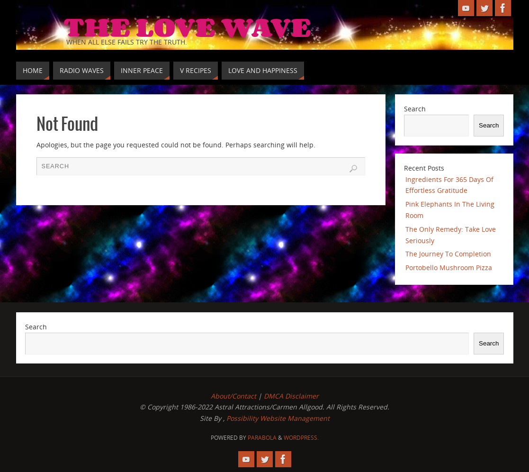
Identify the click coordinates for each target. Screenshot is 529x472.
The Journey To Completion (448, 253)
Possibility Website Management (278, 418)
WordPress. (301, 438)
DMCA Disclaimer (291, 395)
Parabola (262, 438)
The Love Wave (187, 26)
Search (415, 108)
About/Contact (233, 395)
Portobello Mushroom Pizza (448, 267)
